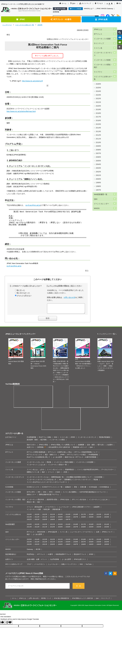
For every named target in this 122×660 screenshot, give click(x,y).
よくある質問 (57, 459)
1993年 (106, 546)
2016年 (98, 105)
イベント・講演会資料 (34, 509)
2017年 (98, 102)
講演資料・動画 (32, 441)
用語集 (49, 464)
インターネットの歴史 (57, 441)
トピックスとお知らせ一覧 (24, 25)
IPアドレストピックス (34, 456)
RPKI (51, 494)
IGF (60, 481)
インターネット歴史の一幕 (57, 466)
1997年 (98, 159)
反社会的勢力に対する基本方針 (59, 449)
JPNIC (20, 19)
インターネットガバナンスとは (37, 479)
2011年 (98, 119)
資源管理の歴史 (52, 501)
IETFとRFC (31, 494)
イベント (51, 474)
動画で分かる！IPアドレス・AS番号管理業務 (80, 459)
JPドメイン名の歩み (79, 501)
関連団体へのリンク (80, 449)
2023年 (98, 85)
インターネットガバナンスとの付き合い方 (41, 481)
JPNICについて (107, 534)
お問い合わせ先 (69, 297)
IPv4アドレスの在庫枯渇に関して (38, 459)
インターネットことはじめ (36, 466)
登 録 (78, 588)
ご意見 (65, 474)
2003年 (39, 25)
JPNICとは (98, 29)
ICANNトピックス (33, 489)
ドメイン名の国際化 (70, 494)
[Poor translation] (9, 624)
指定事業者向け (10, 556)
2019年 (98, 97)
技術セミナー (31, 496)
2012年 (98, 116)
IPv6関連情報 (31, 439)
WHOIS (96, 175)
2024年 (98, 83)
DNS (55, 439)
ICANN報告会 (104, 489)
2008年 (98, 128)
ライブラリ (98, 66)
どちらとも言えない (24, 296)
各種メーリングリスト (69, 566)
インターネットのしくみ (35, 464)
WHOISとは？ (89, 8)
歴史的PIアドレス (80, 556)
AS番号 (50, 556)
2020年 (98, 94)
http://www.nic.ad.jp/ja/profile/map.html (21, 111)
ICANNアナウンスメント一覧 (52, 489)
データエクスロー (107, 471)
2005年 (98, 136)
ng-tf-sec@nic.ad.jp (32, 205)
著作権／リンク (46, 600)
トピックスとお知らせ (13, 516)
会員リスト (31, 449)
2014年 (98, 111)
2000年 (98, 150)
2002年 (98, 145)
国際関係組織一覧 (57, 479)
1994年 (98, 546)
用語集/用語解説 (104, 439)
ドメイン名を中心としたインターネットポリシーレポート (47, 484)
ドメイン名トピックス (54, 471)
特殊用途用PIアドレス (63, 556)
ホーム (62, 3)
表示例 (38, 551)
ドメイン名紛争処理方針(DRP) (88, 471)
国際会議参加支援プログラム (49, 496)
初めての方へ (31, 446)
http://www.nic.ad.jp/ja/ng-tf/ (32, 81)
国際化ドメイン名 (33, 474)
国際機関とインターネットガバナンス (77, 481)
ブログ (29, 566)
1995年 (91, 546)
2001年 (98, 148)
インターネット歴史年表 (35, 501)
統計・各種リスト (51, 456)
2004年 (98, 139)
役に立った (21, 290)
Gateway (30, 551)
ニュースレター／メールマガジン (81, 534)
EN (119, 3)
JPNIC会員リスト (80, 561)
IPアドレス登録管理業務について (86, 454)
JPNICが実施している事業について (63, 446)
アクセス (99, 3)
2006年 (98, 133)
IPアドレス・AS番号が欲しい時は (60, 454)
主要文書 (83, 489)
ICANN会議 (93, 489)
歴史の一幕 (31, 504)
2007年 (98, 131)
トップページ (7, 25)
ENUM (57, 494)
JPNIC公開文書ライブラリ (81, 509)
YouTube (89, 566)
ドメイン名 (98, 45)
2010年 (98, 122)
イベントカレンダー (101, 171)
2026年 (98, 77)
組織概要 (81, 446)
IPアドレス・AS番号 (61, 19)
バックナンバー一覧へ (107, 336)
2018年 (98, 100)
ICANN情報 (98, 479)
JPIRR (72, 439)
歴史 (75, 489)
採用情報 (56, 12)
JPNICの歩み (64, 501)
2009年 (98, 125)
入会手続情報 (54, 561)
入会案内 (109, 446)
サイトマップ (85, 3)
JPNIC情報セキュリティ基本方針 (82, 600)
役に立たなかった (23, 293)
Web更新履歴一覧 (100, 163)
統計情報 (43, 441)
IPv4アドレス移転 (45, 439)
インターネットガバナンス (103, 50)
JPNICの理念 (43, 446)
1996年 (83, 546)
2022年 (98, 88)
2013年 (98, 114)
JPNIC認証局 (52, 534)
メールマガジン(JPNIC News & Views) (22, 575)
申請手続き (31, 556)
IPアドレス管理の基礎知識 (36, 454)
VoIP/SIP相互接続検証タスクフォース (92, 494)
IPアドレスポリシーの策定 (76, 456)
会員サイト (9, 561)
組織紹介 (68, 489)
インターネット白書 (34, 511)
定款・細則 (91, 446)
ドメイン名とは (32, 471)
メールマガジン (50, 509)
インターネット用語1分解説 (63, 464)
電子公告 (100, 446)
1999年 (98, 153)
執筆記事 (46, 511)
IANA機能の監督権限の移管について (79, 479)
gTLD (42, 471)
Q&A (72, 3)
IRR (39, 494)
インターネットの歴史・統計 (103, 61)
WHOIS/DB (41, 534)
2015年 (98, 108)
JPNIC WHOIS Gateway (104, 8)
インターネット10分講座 (84, 464)
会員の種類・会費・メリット (37, 561)
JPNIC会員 (101, 19)
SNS (81, 566)
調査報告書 (56, 511)
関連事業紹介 (69, 471)
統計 (43, 474)
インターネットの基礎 (102, 37)
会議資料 (96, 509)
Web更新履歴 (10, 526)
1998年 (98, 156)
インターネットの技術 (102, 56)
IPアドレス (98, 33)
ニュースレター (64, 509)
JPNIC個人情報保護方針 (61, 600)
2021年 (98, 91)
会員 (97, 534)
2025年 (98, 80)
